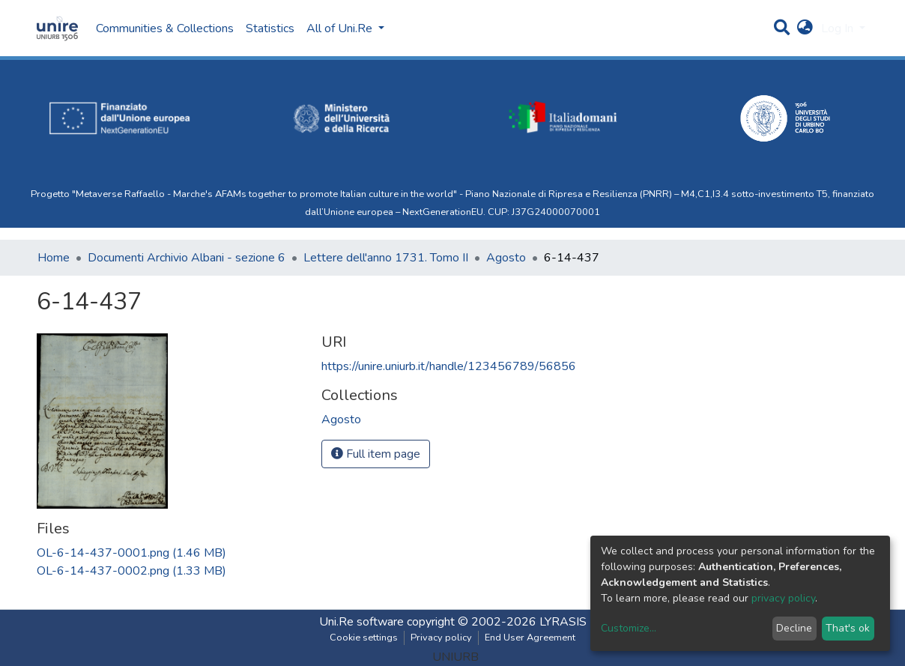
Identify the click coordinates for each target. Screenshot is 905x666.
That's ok (848, 628)
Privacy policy (441, 637)
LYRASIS (563, 622)
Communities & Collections (165, 28)
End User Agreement (530, 637)
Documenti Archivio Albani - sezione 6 (186, 257)
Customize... (628, 628)
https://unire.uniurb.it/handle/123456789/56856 (448, 366)
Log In (838, 28)
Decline (794, 628)
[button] (805, 28)
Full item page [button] (375, 454)
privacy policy (783, 598)
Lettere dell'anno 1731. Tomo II (385, 257)
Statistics (270, 28)
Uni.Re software (361, 622)
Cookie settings (364, 637)
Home (53, 257)
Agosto (506, 257)
